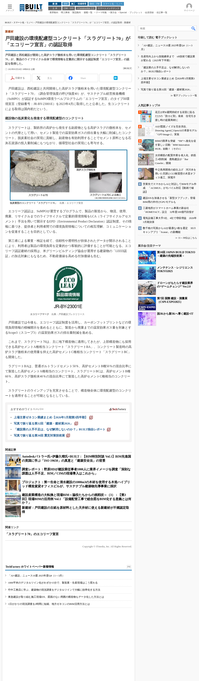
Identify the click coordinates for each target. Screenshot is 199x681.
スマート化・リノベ (23, 22)
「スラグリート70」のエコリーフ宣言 (32, 534)
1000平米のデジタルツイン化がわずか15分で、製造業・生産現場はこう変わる (53, 582)
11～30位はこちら (187, 237)
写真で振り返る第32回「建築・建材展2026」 (166, 89)
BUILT (8, 22)
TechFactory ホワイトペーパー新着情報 (30, 566)
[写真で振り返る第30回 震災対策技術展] (42, 435)
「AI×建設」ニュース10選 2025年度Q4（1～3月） (36, 575)
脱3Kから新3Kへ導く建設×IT (175, 313)
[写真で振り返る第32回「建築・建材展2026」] (46, 423)
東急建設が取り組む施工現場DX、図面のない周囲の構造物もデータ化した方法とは (56, 596)
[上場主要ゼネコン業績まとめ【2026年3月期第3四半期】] (53, 417)
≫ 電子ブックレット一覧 (183, 95)
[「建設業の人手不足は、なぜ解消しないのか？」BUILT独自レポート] (62, 429)
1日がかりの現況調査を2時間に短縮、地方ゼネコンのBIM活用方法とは (49, 603)
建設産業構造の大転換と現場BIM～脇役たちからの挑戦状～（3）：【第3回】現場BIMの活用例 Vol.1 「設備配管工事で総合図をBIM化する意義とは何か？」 (76, 498)
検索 (194, 28)
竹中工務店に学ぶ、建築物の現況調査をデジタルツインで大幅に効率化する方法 (54, 589)
